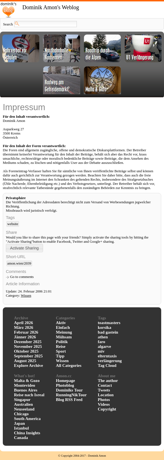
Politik (62, 341)
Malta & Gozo (27, 380)
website (12, 224)
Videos (104, 404)
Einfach (63, 327)
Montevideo (24, 385)
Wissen (26, 296)
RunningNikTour (71, 395)
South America (27, 418)
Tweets (104, 390)
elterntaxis (107, 356)
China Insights (27, 433)
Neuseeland (24, 409)
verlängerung (110, 360)
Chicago (21, 414)
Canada (21, 437)
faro (101, 341)
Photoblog (65, 385)
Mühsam (64, 337)
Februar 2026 (26, 332)
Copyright (107, 409)
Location (106, 395)
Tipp (60, 356)
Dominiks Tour (69, 390)
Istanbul (21, 428)
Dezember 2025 (27, 341)
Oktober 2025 (26, 351)
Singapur (22, 399)
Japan (19, 423)
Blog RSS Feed (69, 399)
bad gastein (108, 332)
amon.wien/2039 (19, 263)
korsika (104, 327)
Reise (60, 346)
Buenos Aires (25, 390)
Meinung (64, 332)
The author (108, 380)
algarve (104, 346)
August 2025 (25, 360)
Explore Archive (28, 365)
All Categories (68, 365)
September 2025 (28, 356)
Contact (105, 385)
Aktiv (61, 322)
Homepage (65, 380)
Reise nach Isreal (29, 395)
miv (101, 351)
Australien (23, 404)
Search (8, 24)
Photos (104, 399)
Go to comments (22, 277)
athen (103, 337)
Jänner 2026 (25, 337)
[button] (24, 248)
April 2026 (23, 322)
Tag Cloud (107, 365)
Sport (61, 351)
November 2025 (28, 346)
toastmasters (109, 322)
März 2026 (23, 327)
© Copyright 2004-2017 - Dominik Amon (82, 455)
